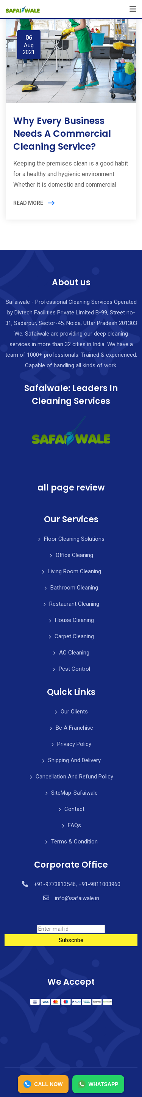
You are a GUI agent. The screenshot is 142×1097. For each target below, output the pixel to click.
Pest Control (74, 668)
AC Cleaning (74, 652)
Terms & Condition (74, 841)
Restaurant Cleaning (74, 603)
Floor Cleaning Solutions (74, 538)
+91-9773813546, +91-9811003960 (77, 884)
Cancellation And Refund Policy (74, 776)
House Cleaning (74, 620)
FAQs (74, 825)
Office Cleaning (74, 555)
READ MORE (28, 203)
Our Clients (74, 711)
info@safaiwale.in (77, 898)
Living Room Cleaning (74, 571)
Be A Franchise (74, 727)
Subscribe (71, 940)
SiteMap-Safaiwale (74, 792)
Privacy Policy (74, 744)
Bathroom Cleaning (74, 587)
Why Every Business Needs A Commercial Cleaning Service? (62, 133)
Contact (74, 809)
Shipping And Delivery (74, 760)
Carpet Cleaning (74, 636)
